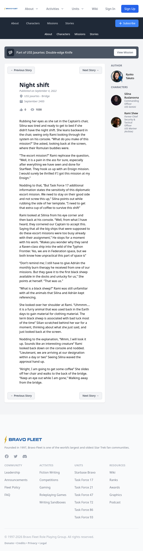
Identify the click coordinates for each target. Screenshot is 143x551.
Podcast (114, 502)
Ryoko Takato (130, 76)
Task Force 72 (83, 502)
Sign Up (129, 9)
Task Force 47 (83, 495)
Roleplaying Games (52, 495)
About (15, 23)
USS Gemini (130, 106)
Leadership (12, 472)
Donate (9, 543)
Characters (33, 23)
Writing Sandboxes (52, 502)
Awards (114, 487)
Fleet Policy (12, 487)
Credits (20, 543)
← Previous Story (21, 70)
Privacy (32, 543)
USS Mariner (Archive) (130, 130)
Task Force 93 (83, 517)
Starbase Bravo (85, 472)
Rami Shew (131, 113)
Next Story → (90, 70)
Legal (43, 543)
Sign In (110, 9)
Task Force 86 (83, 510)
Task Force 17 (83, 480)
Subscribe (126, 23)
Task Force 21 (83, 487)
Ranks (113, 480)
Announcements (15, 480)
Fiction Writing (49, 472)
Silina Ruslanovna (131, 95)
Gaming (44, 487)
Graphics (115, 495)
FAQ (7, 495)
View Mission (125, 52)
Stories (69, 23)
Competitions (48, 480)
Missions (52, 23)
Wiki (95, 9)
